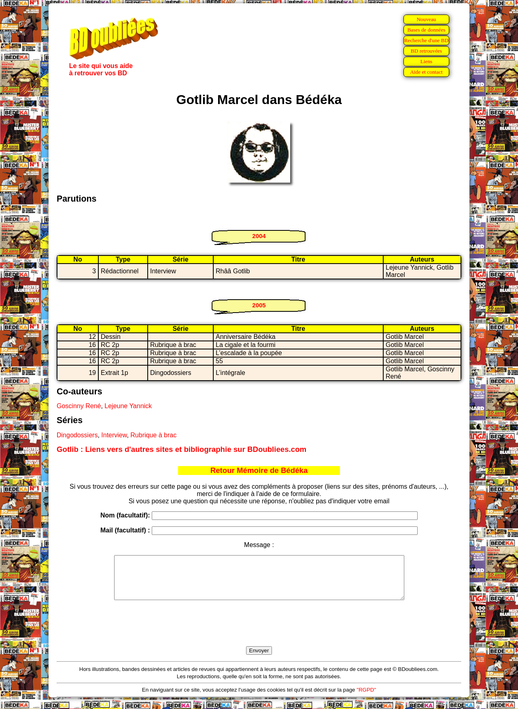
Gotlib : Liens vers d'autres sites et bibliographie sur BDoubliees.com (181, 449)
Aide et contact (426, 72)
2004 (258, 235)
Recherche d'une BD (426, 40)
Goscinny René (79, 405)
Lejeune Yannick (128, 405)
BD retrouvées (426, 51)
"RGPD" (366, 698)
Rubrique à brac (153, 435)
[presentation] (259, 632)
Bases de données (426, 30)
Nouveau (426, 19)
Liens (426, 61)
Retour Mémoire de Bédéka (259, 470)
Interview (114, 435)
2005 (258, 305)
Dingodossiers (77, 435)
